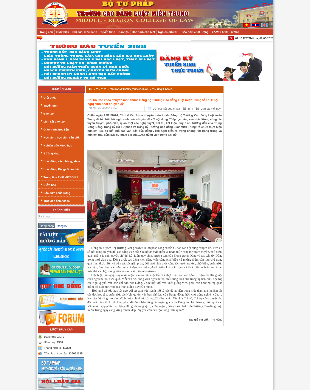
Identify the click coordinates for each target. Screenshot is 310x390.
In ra (190, 108)
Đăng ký (61, 226)
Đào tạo (47, 113)
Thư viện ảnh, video (55, 200)
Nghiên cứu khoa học (56, 145)
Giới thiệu (48, 97)
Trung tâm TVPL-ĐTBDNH (59, 177)
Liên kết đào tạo (52, 121)
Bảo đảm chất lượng (55, 192)
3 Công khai (49, 153)
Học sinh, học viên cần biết (59, 137)
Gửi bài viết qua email (166, 108)
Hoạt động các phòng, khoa (60, 161)
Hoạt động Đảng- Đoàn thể (59, 169)
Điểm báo (48, 184)
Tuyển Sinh (49, 105)
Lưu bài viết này (211, 108)
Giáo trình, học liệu (54, 129)
